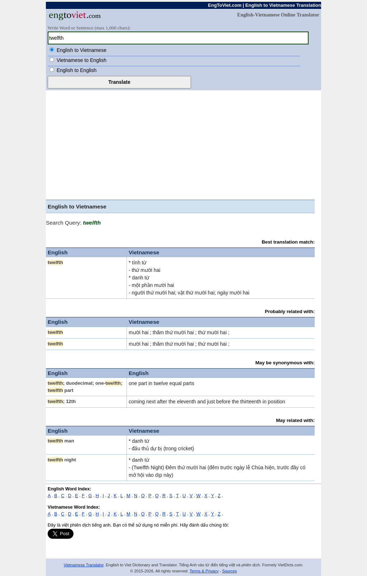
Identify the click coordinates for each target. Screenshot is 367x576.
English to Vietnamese (81, 50)
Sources (229, 571)
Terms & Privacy (204, 571)
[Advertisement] (183, 144)
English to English (76, 70)
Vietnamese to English (81, 60)
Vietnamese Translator (84, 565)
